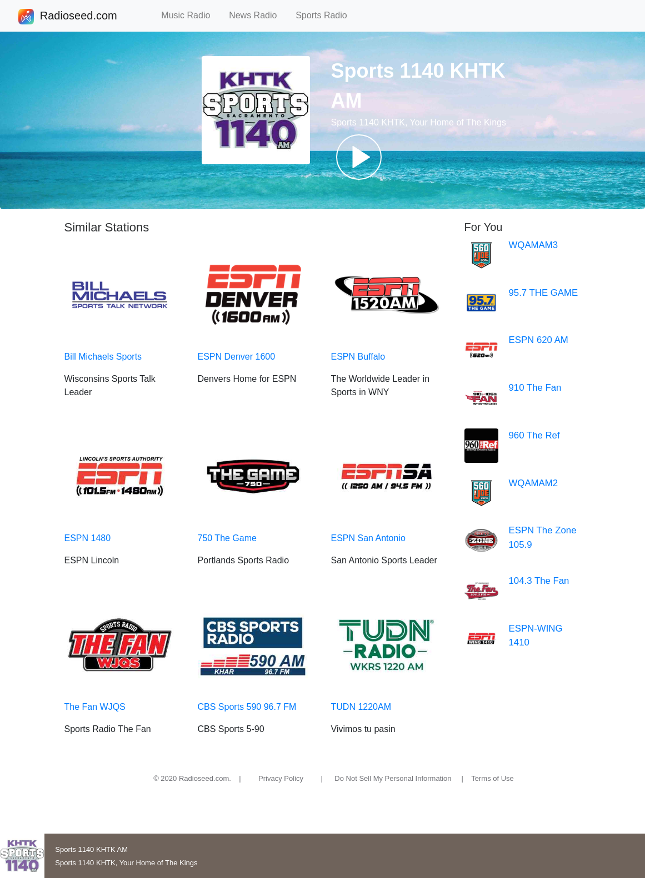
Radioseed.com (78, 16)
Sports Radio (326, 15)
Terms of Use (492, 778)
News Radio (258, 15)
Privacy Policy (280, 778)
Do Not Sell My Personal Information (392, 778)
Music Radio (190, 15)
